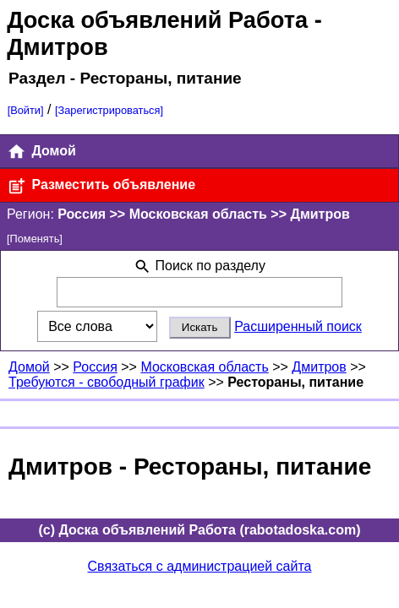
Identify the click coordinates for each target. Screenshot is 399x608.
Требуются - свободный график (106, 382)
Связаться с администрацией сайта (200, 566)
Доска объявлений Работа (157, 20)
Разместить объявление (101, 186)
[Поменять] (35, 238)
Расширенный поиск (298, 326)
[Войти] (26, 110)
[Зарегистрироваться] (109, 110)
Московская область (204, 367)
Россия (95, 367)
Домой (41, 151)
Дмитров (319, 367)
